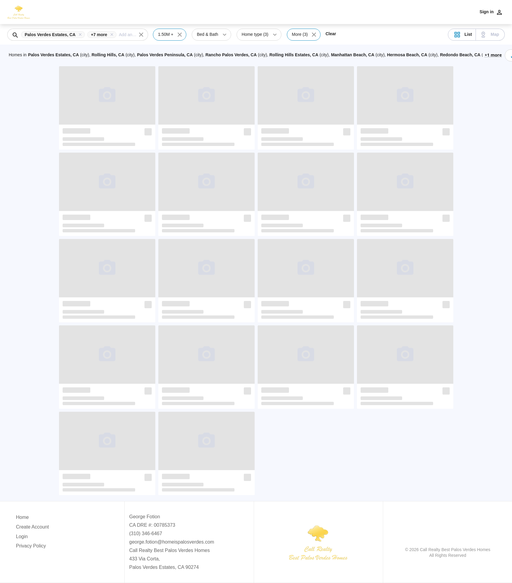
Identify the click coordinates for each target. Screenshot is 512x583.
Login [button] (22, 536)
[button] (54, 34)
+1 (493, 54)
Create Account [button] (32, 526)
